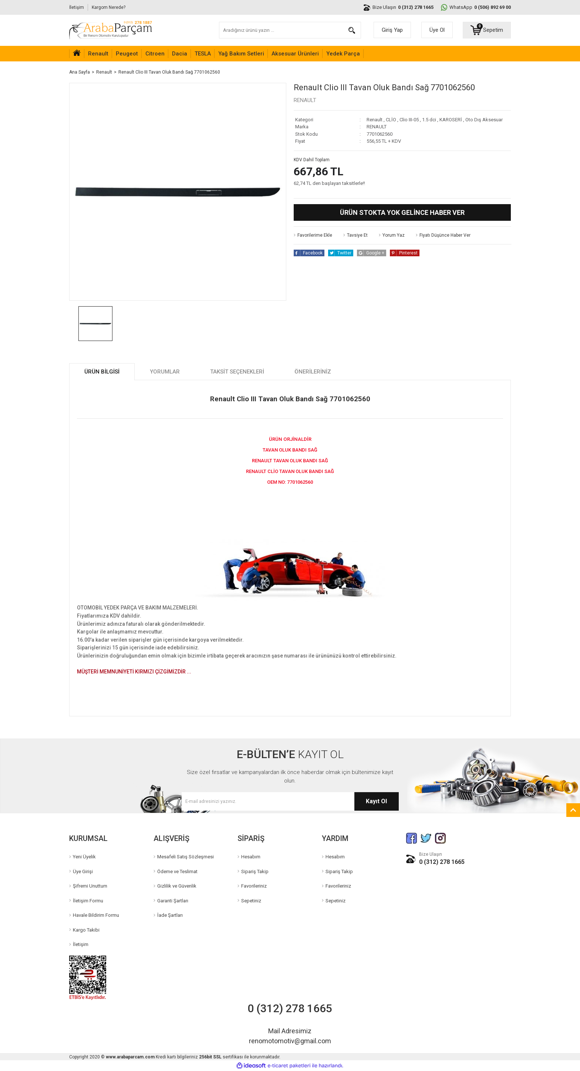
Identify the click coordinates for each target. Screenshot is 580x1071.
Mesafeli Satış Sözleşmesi (185, 856)
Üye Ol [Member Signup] (437, 30)
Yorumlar (165, 371)
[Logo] (110, 30)
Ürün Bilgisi (101, 371)
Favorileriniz (254, 886)
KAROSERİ (450, 119)
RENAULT (305, 100)
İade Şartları (170, 915)
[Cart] (487, 30)
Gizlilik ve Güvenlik (176, 886)
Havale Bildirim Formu (96, 915)
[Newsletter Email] (290, 801)
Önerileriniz (312, 371)
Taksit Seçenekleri (237, 371)
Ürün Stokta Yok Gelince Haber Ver (402, 212)
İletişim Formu (88, 900)
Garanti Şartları (172, 900)
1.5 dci (429, 119)
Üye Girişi (83, 871)
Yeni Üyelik (84, 856)
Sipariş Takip (255, 871)
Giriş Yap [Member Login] (392, 30)
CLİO (391, 119)
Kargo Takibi (86, 930)
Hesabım (250, 856)
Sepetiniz (251, 900)
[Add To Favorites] (313, 235)
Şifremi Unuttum (90, 886)
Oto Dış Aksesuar (484, 119)
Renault (374, 119)
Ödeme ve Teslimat (177, 871)
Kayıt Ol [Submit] (376, 801)
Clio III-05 (409, 119)
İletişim (76, 7)
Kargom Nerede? (108, 7)
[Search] (290, 30)
